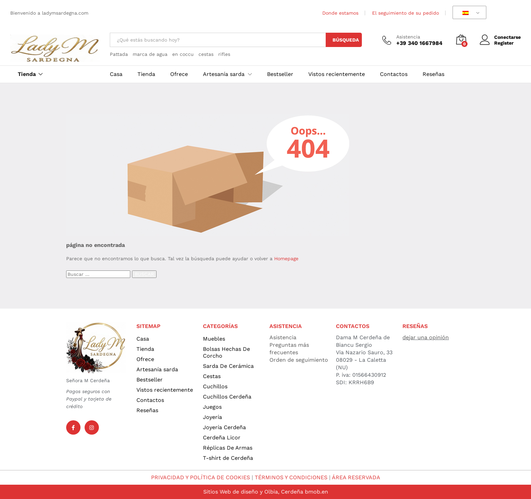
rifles (224, 54)
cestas (205, 54)
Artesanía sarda (157, 369)
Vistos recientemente (336, 74)
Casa (116, 74)
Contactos (394, 74)
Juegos (212, 407)
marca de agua (150, 54)
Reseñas (433, 74)
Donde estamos (340, 13)
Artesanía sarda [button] (224, 74)
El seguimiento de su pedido (405, 13)
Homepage (286, 258)
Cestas (212, 376)
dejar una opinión (425, 337)
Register (504, 43)
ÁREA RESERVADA (356, 477)
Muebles (214, 339)
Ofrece (179, 74)
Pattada (119, 54)
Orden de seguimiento (298, 360)
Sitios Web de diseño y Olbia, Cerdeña (253, 491)
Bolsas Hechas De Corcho (226, 352)
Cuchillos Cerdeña (227, 396)
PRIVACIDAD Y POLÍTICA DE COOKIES (200, 477)
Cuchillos (215, 386)
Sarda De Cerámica (228, 366)
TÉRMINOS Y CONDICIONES (291, 477)
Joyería (212, 417)
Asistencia (408, 37)
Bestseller (280, 74)
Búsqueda (346, 40)
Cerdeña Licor (221, 437)
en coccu (183, 54)
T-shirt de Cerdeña (228, 458)
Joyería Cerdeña (224, 427)
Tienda (27, 74)
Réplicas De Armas (227, 448)
